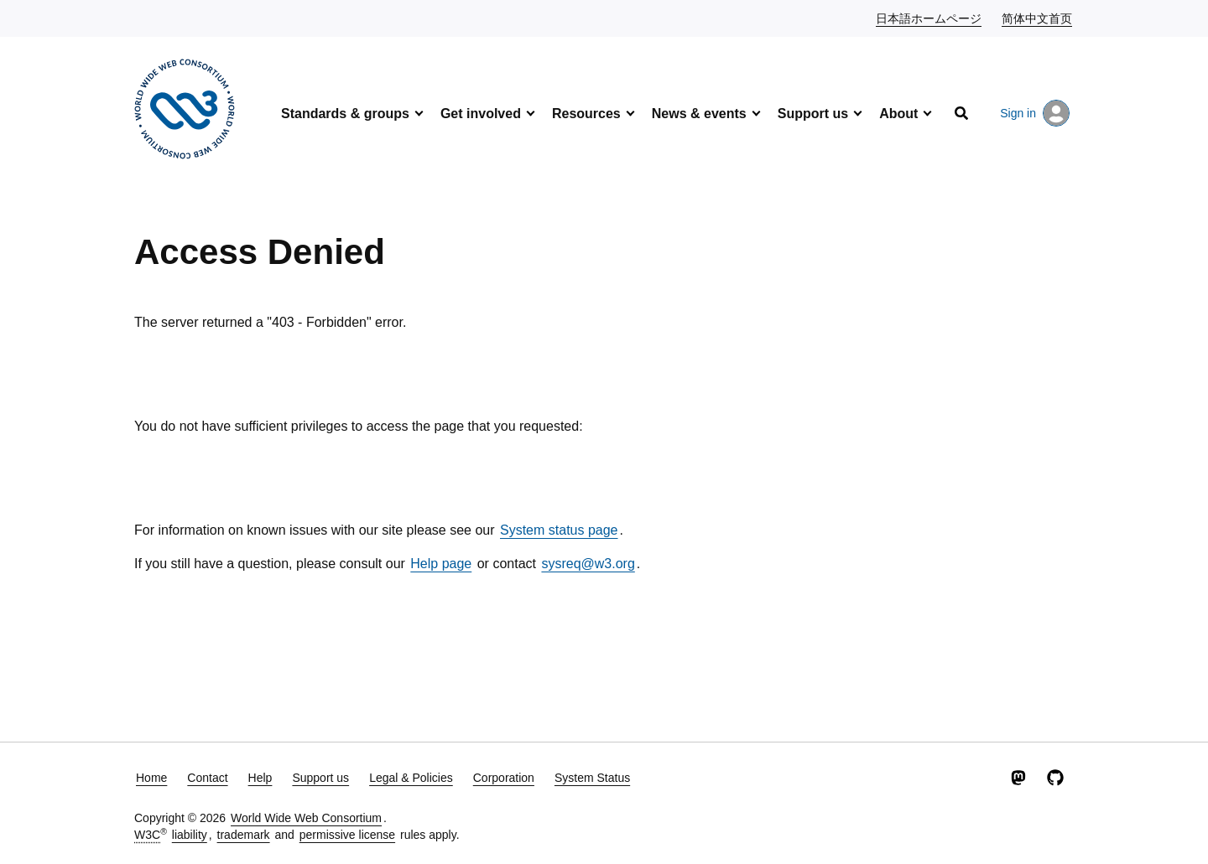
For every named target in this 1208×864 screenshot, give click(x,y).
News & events (699, 113)
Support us (813, 113)
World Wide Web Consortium (306, 818)
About (898, 113)
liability (189, 834)
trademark (243, 834)
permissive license (347, 834)
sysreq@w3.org (587, 563)
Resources (586, 113)
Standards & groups (345, 113)
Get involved (480, 113)
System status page (559, 530)
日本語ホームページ (929, 17)
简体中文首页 (1038, 17)
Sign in (1035, 113)
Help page (440, 563)
